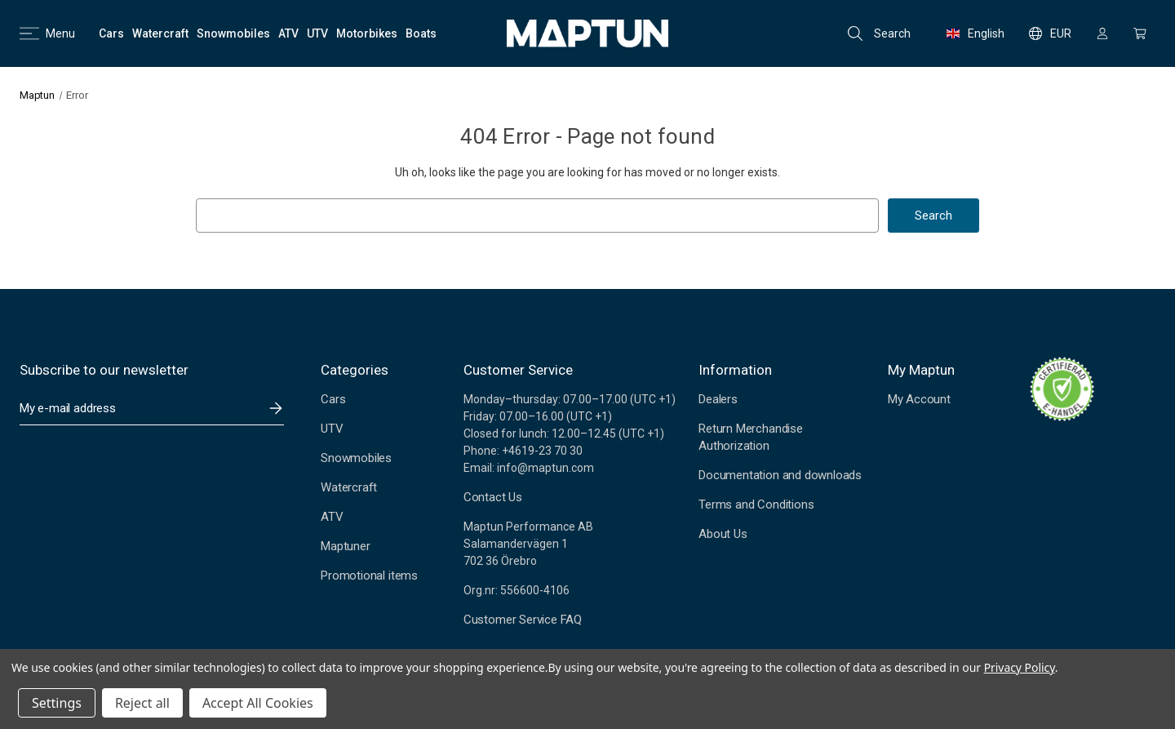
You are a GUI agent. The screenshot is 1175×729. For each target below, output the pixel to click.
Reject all (142, 703)
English (975, 33)
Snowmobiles (356, 458)
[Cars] (111, 33)
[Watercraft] (160, 33)
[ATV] (288, 33)
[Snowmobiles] (233, 33)
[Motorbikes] (366, 33)
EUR (1050, 33)
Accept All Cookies (257, 703)
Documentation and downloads (780, 475)
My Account (919, 399)
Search (879, 33)
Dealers (718, 399)
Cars (333, 399)
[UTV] (317, 33)
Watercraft (349, 487)
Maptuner (345, 546)
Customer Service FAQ (522, 619)
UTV (332, 428)
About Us (722, 534)
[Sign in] (1102, 33)
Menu (47, 33)
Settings (57, 703)
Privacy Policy (1019, 667)
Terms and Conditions (756, 504)
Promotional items (369, 575)
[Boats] (421, 33)
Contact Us (492, 497)
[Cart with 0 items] (1140, 33)
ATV (332, 516)
